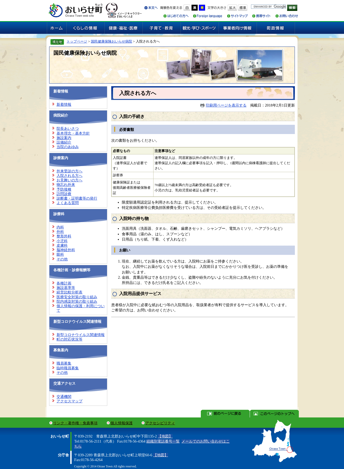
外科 (60, 231)
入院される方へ (69, 175)
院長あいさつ (68, 128)
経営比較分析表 (69, 292)
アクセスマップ (69, 401)
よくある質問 (68, 203)
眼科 (60, 254)
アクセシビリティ (160, 423)
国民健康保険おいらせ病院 (111, 41)
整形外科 (64, 236)
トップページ (77, 41)
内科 (60, 227)
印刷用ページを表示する (226, 105)
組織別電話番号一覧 (163, 441)
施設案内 (64, 138)
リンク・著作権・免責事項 (75, 423)
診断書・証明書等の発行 (77, 198)
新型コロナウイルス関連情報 (81, 335)
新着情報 (64, 104)
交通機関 (64, 396)
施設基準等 (66, 288)
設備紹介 (64, 142)
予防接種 (64, 189)
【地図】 (165, 436)
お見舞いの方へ (69, 180)
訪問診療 (64, 194)
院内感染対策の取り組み (77, 301)
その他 (62, 259)
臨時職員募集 (68, 368)
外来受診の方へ (69, 171)
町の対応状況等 (69, 339)
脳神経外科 (66, 250)
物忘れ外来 (66, 184)
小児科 (62, 241)
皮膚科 (62, 245)
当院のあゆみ (68, 147)
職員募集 (64, 363)
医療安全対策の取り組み (77, 297)
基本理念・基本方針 (73, 133)
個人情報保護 (121, 423)
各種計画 (64, 283)
